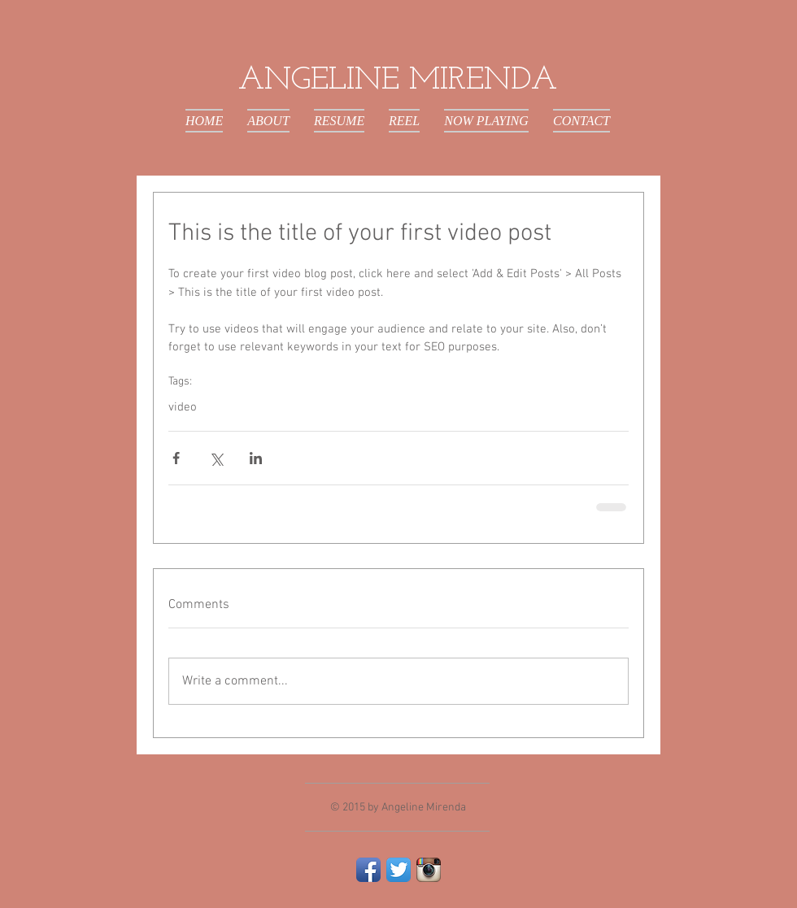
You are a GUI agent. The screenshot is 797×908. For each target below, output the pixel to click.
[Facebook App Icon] (368, 870)
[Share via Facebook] (176, 458)
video (182, 407)
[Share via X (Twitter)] (216, 458)
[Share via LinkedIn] (255, 458)
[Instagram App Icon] (428, 870)
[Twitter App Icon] (398, 870)
